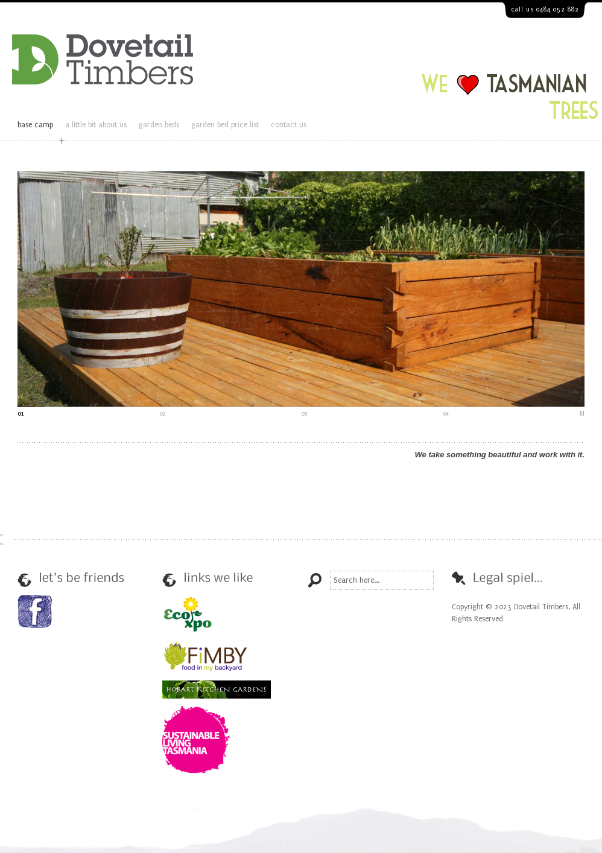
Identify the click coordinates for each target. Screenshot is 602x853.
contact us (288, 125)
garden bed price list (225, 125)
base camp (35, 125)
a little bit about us (96, 125)
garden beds (159, 125)
